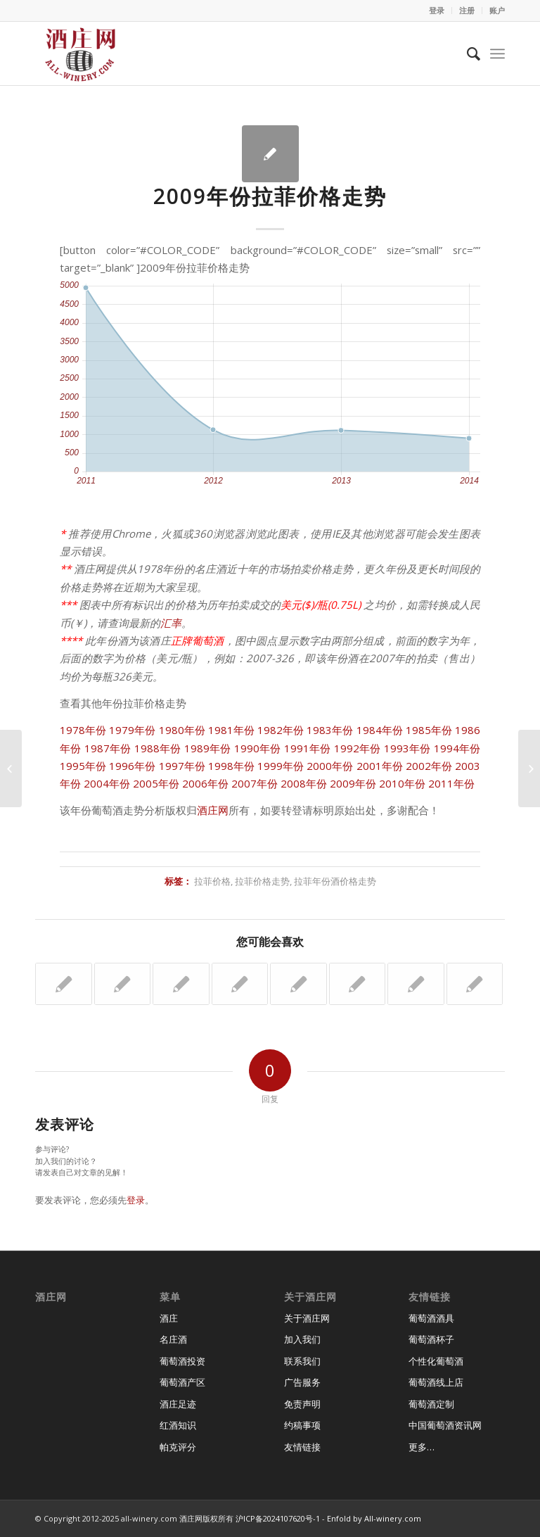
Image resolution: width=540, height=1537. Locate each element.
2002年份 (429, 766)
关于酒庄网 (307, 1318)
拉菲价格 (212, 881)
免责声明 (302, 1404)
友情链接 (302, 1447)
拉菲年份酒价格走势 (335, 881)
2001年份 (379, 766)
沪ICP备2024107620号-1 (278, 1518)
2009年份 (353, 783)
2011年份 (451, 783)
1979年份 (132, 730)
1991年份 (307, 748)
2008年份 (304, 783)
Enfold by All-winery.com (374, 1518)
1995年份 (83, 766)
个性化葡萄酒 (436, 1361)
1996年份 (132, 766)
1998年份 (231, 766)
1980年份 (182, 730)
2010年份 (402, 783)
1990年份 (257, 748)
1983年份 (330, 730)
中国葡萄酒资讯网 (445, 1425)
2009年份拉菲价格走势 (270, 196)
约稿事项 (302, 1425)
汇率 (170, 623)
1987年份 (107, 748)
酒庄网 (213, 810)
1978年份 (83, 730)
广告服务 (302, 1382)
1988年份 (157, 748)
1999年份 (280, 766)
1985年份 (429, 730)
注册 (467, 10)
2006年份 (205, 783)
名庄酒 (173, 1339)
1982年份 (280, 730)
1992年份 (357, 748)
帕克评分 (178, 1447)
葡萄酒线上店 (436, 1382)
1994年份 (457, 748)
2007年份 (254, 783)
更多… (422, 1447)
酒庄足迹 (178, 1404)
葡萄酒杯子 (431, 1339)
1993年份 (407, 748)
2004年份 (107, 783)
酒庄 (169, 1318)
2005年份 (156, 783)
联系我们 (302, 1361)
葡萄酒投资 (182, 1361)
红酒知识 (178, 1425)
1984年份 (379, 730)
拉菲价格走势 (262, 881)
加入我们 (302, 1339)
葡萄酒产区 (182, 1382)
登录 (436, 10)
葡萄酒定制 (431, 1404)
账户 (497, 10)
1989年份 (207, 748)
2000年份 (330, 766)
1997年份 (182, 766)
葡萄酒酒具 (431, 1318)
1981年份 (231, 730)
